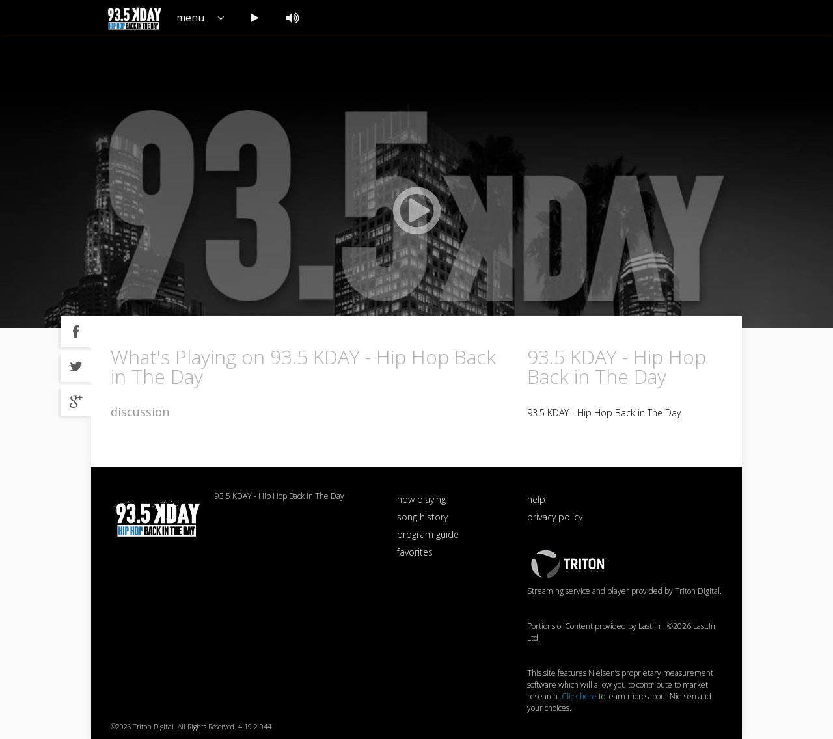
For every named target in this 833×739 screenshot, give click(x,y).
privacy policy (554, 517)
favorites (415, 552)
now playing (421, 499)
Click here (579, 696)
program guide (428, 534)
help (536, 499)
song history (422, 517)
